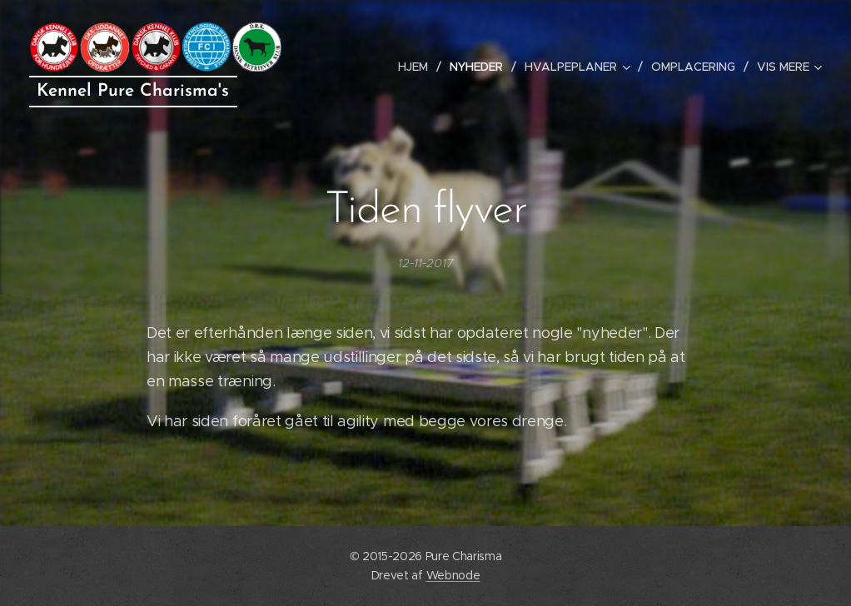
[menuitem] (417, 66)
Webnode (453, 575)
